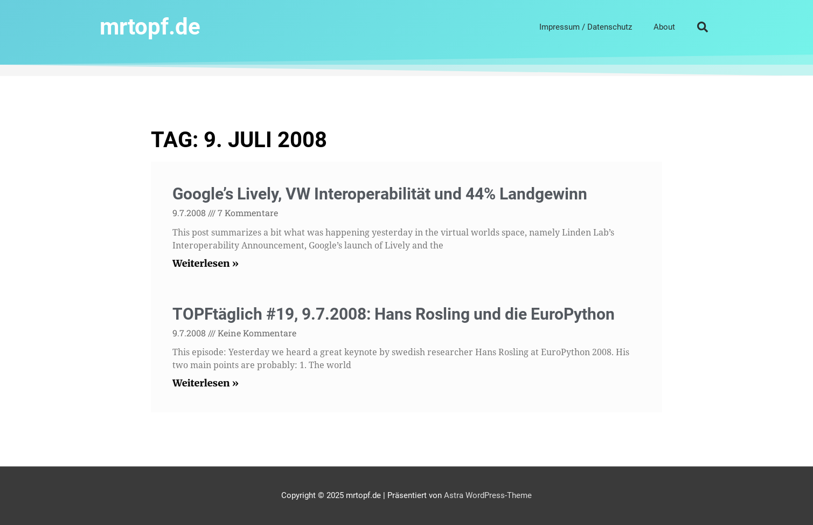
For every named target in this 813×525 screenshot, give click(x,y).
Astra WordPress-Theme (488, 495)
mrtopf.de (150, 26)
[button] (702, 27)
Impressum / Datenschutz (585, 27)
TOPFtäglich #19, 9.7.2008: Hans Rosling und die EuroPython (393, 314)
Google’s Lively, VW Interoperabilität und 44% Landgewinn (379, 193)
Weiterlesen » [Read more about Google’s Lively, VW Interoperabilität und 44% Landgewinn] (205, 263)
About (664, 27)
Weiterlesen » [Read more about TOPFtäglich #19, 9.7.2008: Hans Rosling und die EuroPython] (205, 383)
